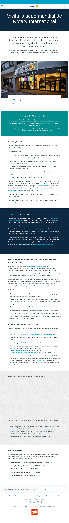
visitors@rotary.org (14, 190)
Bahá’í (27, 343)
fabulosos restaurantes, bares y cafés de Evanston (39, 334)
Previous (11, 97)
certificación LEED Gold (36, 266)
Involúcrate (24, 496)
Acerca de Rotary (13, 496)
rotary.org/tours (44, 186)
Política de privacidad (42, 506)
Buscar (66, 6)
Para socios (57, 496)
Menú (2, 6)
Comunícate (40, 360)
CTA (41, 429)
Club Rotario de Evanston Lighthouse (24, 353)
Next (14, 99)
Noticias (48, 496)
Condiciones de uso (51, 506)
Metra (13, 431)
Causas (32, 496)
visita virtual (17, 203)
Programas (40, 496)
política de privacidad (47, 2)
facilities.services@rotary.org (43, 244)
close (65, 2)
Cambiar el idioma (39, 499)
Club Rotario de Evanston (20, 350)
